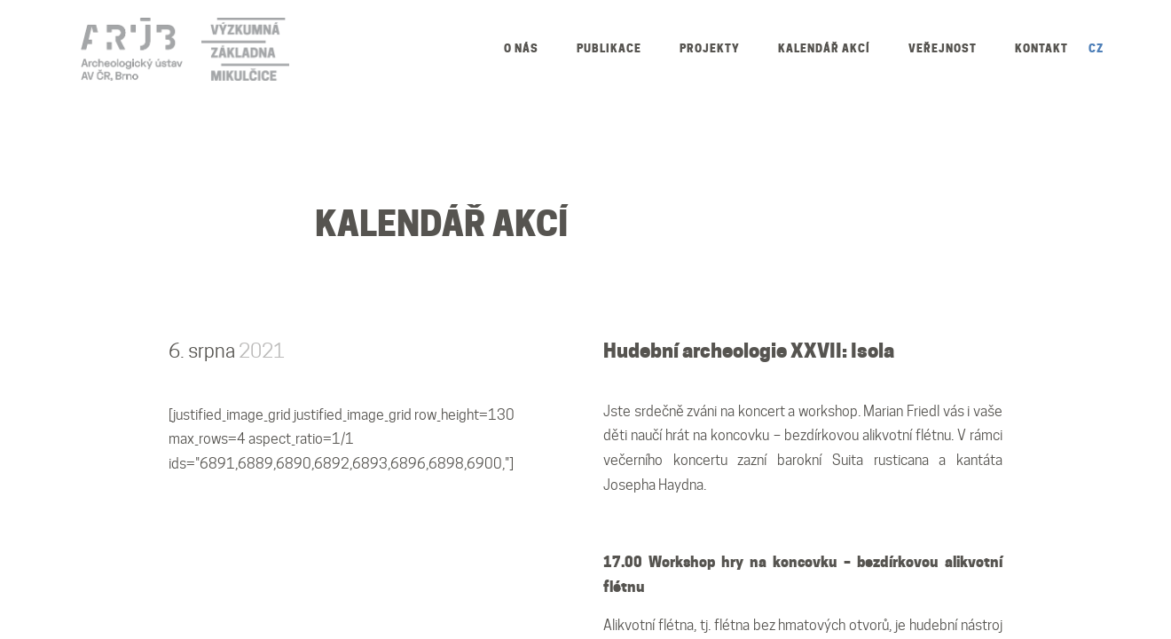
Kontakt (1041, 48)
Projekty (710, 48)
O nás (521, 48)
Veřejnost (942, 48)
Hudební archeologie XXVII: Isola (748, 350)
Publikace (609, 48)
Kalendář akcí (824, 48)
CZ (1096, 48)
